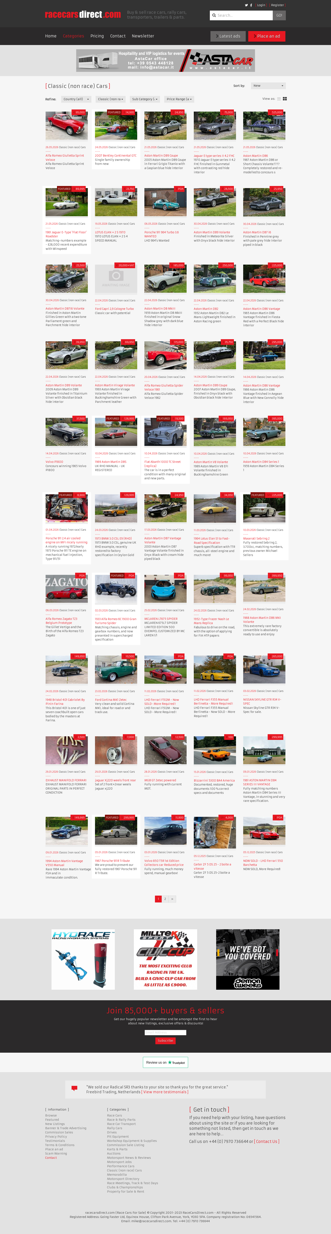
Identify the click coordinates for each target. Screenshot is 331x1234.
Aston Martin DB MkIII (159, 308)
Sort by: (239, 86)
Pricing (97, 36)
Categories (73, 36)
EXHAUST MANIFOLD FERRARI (66, 780)
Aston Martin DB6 (255, 156)
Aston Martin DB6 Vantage (261, 309)
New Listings (55, 1124)
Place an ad (267, 36)
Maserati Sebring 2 (256, 538)
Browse (51, 1115)
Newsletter (143, 36)
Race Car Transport (121, 1124)
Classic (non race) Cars (124, 1170)
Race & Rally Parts (121, 1120)
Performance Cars (120, 1166)
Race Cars (114, 1115)
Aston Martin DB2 (206, 309)
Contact (118, 36)
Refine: (50, 99)
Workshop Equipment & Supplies (132, 1141)
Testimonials (55, 1141)
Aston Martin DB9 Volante (212, 232)
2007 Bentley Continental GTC (115, 155)
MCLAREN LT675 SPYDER (161, 619)
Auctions (114, 1153)
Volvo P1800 (54, 462)
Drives (112, 1132)
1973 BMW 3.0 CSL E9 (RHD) (113, 538)
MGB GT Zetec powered (160, 780)
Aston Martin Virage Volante (115, 385)
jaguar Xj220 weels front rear (115, 780)
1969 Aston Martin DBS (110, 462)
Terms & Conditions (60, 1145)
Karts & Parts (117, 1149)
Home (51, 36)
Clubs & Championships (125, 1187)
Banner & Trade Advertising (65, 1128)
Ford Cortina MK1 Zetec (111, 700)
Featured (52, 1120)
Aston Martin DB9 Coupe (161, 155)
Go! (279, 15)
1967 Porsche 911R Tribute (112, 861)
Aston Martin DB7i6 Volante (65, 308)
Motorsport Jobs (119, 1162)
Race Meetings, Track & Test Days (132, 1183)
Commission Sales (59, 1132)
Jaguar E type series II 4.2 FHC (214, 156)
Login (261, 5)
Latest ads (228, 36)
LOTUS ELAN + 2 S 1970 (110, 232)
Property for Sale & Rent (125, 1191)
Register (277, 5)
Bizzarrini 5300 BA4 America (214, 780)
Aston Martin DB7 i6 (257, 232)
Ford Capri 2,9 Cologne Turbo (114, 309)
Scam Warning (56, 1153)
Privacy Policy (56, 1136)
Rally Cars (114, 1128)
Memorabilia (117, 1175)
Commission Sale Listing (125, 1145)
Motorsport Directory (123, 1179)
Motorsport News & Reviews (129, 1158)
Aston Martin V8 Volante (211, 462)
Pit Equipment (118, 1136)
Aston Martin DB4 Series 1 (261, 462)
